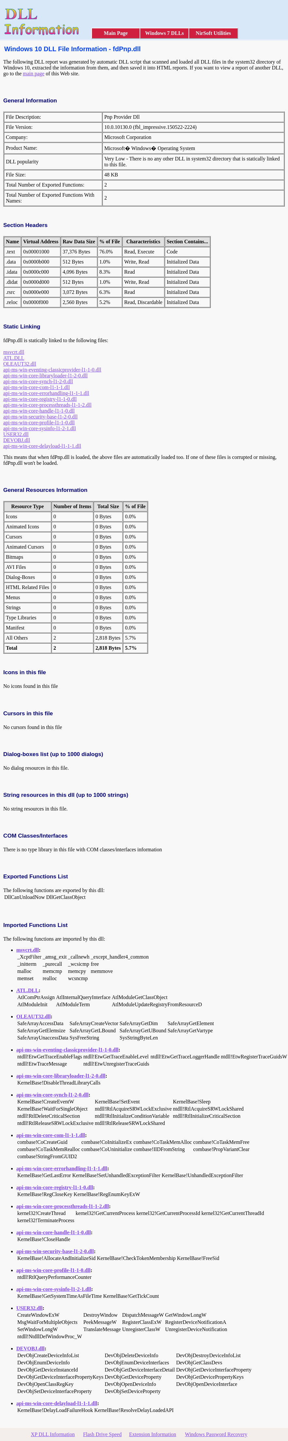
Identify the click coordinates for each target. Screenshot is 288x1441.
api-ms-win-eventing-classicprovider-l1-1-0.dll (52, 369)
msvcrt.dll (13, 352)
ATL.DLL (13, 358)
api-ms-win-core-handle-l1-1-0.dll (39, 411)
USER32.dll (16, 434)
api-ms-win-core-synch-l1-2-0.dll (38, 381)
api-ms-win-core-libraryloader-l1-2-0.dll (45, 375)
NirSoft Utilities (213, 33)
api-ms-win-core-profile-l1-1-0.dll (39, 422)
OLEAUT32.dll (19, 364)
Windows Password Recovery (216, 1434)
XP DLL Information (53, 1434)
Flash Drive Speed (102, 1434)
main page (33, 73)
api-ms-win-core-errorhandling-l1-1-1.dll (46, 393)
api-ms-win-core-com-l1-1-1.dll (36, 387)
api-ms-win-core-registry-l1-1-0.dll (40, 399)
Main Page (116, 33)
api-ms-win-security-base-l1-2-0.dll (40, 416)
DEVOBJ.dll (16, 440)
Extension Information (152, 1434)
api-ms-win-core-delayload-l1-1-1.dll (42, 446)
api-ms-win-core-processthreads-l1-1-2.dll (47, 405)
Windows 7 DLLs (164, 33)
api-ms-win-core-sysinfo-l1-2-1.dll (39, 428)
